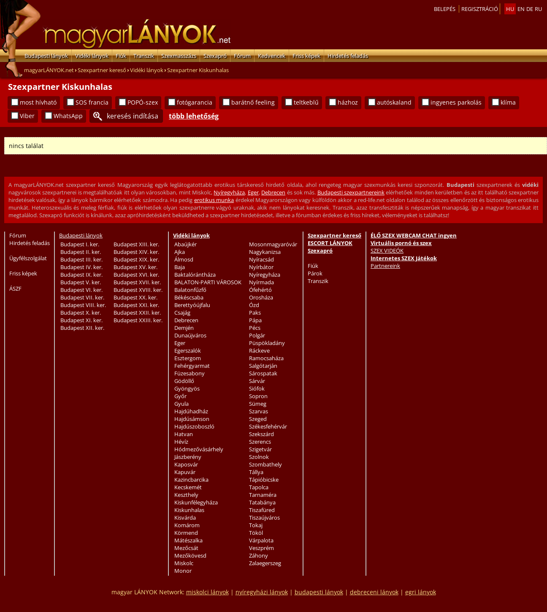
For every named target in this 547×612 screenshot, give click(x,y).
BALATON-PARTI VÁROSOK (207, 282)
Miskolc (183, 563)
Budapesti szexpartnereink (351, 192)
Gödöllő (184, 381)
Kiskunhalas (189, 510)
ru (538, 9)
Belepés (444, 9)
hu (510, 9)
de (529, 9)
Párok (315, 273)
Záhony (258, 555)
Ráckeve (259, 350)
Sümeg (257, 403)
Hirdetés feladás (348, 55)
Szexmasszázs (178, 55)
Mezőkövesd (190, 555)
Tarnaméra (262, 495)
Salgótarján (263, 365)
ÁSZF (15, 288)
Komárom (187, 525)
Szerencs (260, 441)
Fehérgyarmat (192, 365)
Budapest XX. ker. (135, 297)
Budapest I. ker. (79, 244)
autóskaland (394, 102)
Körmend (186, 533)
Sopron (258, 396)
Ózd (254, 305)
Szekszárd (261, 434)
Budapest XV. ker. (135, 267)
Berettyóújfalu (192, 305)
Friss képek (306, 55)
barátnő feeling (253, 102)
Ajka (179, 252)
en (521, 9)
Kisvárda (185, 517)
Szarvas (258, 411)
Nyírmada (261, 282)
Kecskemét (188, 487)
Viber (27, 116)
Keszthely (186, 495)
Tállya (256, 472)
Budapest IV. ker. (81, 267)
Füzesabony (189, 373)
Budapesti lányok (46, 55)
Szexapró (215, 55)
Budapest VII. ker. (82, 297)
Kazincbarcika (191, 479)
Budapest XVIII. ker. (138, 290)
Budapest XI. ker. (81, 320)
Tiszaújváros (264, 517)
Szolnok (259, 457)
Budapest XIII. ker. (136, 244)
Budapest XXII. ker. (137, 312)
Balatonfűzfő (190, 290)
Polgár (257, 335)
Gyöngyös (187, 388)
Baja (179, 267)
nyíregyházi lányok (262, 592)
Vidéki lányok (91, 55)
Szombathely (265, 464)
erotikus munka (214, 200)
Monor (183, 570)
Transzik (143, 55)
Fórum (242, 55)
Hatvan (183, 434)
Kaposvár (186, 464)
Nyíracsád (261, 259)
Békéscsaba (188, 297)
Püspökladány (267, 343)
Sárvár (257, 381)
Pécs (254, 328)
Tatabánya (262, 502)
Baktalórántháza (195, 274)
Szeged (258, 419)
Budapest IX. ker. (81, 274)
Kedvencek (271, 55)
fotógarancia (194, 102)
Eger (253, 192)
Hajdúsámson (191, 419)
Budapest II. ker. (80, 252)
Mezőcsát (186, 548)
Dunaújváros (190, 335)
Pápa (255, 320)
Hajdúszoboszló (194, 426)
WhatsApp (68, 116)
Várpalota (261, 540)
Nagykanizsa (265, 252)
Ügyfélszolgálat (28, 258)
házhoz (348, 102)
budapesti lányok (319, 592)
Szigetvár (260, 449)
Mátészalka (188, 540)
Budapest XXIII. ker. (138, 320)
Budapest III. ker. (81, 259)
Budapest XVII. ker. (137, 282)
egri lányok (420, 592)
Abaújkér (185, 244)
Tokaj (256, 525)
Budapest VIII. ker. (83, 305)
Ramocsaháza (266, 358)
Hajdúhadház (191, 411)
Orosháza (261, 297)
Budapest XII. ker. (82, 328)
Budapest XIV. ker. (136, 252)
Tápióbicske (264, 479)
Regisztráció (479, 9)
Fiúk (121, 55)
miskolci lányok (207, 592)
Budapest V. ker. (80, 282)
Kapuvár (184, 472)
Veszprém (261, 548)
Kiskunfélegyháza (196, 502)
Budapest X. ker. (80, 312)
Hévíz (181, 441)
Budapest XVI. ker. (136, 274)
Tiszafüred (262, 510)
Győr (180, 396)
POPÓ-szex (142, 102)
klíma (508, 102)
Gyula (181, 403)
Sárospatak (263, 373)
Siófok (257, 388)
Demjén (184, 328)
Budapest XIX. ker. (136, 259)
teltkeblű (306, 102)
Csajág (182, 312)
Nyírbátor (261, 267)
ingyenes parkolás (456, 102)
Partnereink (385, 266)
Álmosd (183, 259)
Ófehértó (260, 290)
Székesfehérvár (268, 426)
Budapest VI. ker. (81, 290)
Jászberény (187, 457)
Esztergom (187, 358)
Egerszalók (187, 350)
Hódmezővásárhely (198, 449)
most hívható (38, 102)
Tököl (256, 533)
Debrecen (273, 192)
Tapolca (258, 487)
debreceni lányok (374, 592)
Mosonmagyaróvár (273, 244)
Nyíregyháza (229, 192)
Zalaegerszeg (265, 563)
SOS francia (92, 102)
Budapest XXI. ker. (136, 305)
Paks (255, 312)
